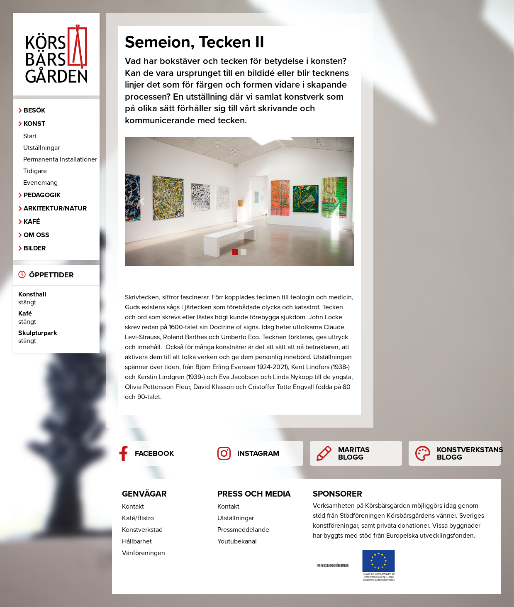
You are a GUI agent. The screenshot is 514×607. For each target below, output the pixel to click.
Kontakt (133, 506)
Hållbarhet (137, 541)
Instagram (248, 453)
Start (30, 136)
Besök (34, 110)
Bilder (35, 248)
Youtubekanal (237, 541)
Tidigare (35, 171)
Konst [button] (34, 124)
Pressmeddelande (243, 530)
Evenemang (40, 183)
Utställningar (41, 148)
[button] (142, 201)
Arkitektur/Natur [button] (55, 208)
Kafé (32, 222)
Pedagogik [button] (42, 195)
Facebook (146, 453)
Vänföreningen (143, 553)
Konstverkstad (142, 530)
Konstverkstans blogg (458, 453)
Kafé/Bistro (138, 518)
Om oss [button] (36, 235)
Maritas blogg (343, 453)
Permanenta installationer (60, 159)
